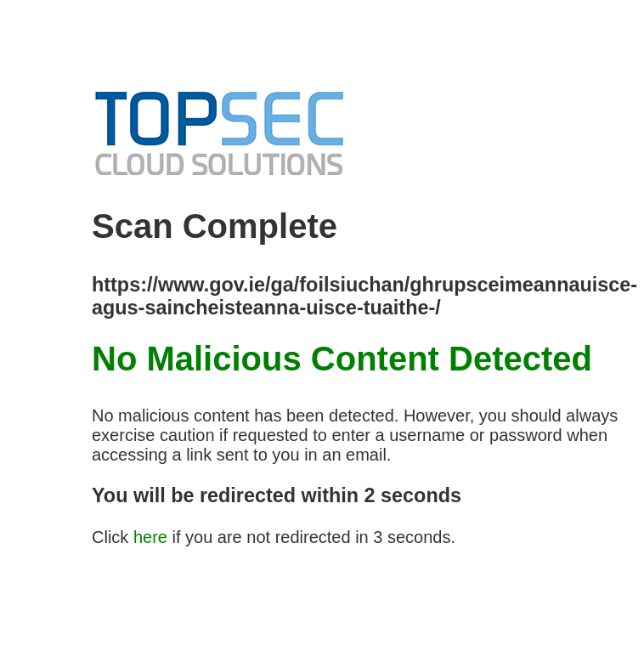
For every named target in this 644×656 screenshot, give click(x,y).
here (150, 537)
